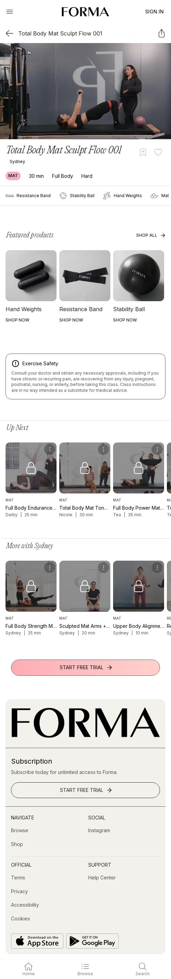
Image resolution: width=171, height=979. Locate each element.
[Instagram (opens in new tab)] (99, 830)
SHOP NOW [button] (17, 320)
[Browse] (19, 830)
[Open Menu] (10, 12)
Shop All (150, 235)
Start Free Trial (86, 667)
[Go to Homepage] (85, 736)
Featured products (29, 235)
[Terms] (18, 878)
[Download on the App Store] (37, 941)
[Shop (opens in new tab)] (17, 844)
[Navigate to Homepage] (85, 12)
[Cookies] (20, 919)
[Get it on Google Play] (92, 941)
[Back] (9, 33)
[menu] (50, 449)
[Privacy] (19, 891)
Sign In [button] (154, 11)
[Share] (161, 33)
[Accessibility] (25, 905)
